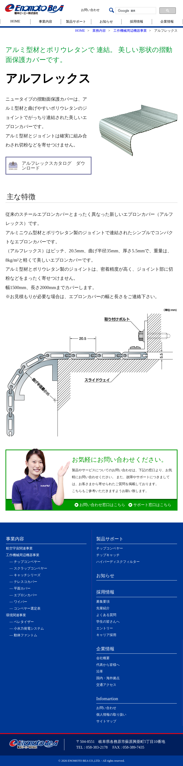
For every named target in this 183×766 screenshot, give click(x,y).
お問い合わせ (90, 10)
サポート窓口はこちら (152, 505)
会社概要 (103, 658)
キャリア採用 (106, 635)
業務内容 (99, 30)
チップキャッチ (108, 555)
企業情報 (167, 21)
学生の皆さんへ (108, 621)
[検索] (135, 11)
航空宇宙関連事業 (19, 548)
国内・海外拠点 (108, 678)
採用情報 (136, 21)
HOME (15, 21)
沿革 (99, 671)
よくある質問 (106, 615)
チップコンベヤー (109, 548)
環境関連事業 (16, 615)
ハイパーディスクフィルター (118, 562)
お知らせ (106, 21)
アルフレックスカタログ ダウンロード (53, 165)
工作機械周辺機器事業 (130, 30)
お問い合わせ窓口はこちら (102, 505)
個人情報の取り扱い (111, 714)
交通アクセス (106, 685)
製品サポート (76, 21)
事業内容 (45, 21)
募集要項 (103, 601)
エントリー (104, 628)
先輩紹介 (103, 608)
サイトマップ (106, 721)
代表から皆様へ (108, 665)
